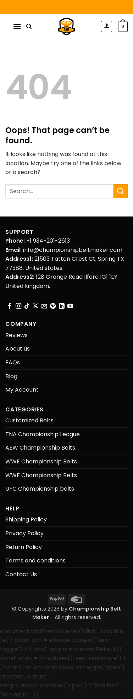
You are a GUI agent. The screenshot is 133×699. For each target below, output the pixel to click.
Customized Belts (29, 420)
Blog (11, 376)
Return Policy (23, 547)
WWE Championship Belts (41, 461)
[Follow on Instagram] (18, 306)
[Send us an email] (44, 306)
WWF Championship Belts (41, 475)
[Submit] (120, 191)
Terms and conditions (35, 560)
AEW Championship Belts (40, 448)
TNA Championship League (42, 434)
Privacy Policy (24, 533)
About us (17, 349)
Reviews (16, 335)
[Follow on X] (35, 306)
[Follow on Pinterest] (53, 306)
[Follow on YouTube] (70, 306)
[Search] (29, 26)
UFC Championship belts (39, 489)
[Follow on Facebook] (9, 306)
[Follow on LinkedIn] (62, 306)
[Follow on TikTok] (27, 306)
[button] (17, 26)
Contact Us (21, 574)
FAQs (12, 362)
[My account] (106, 26)
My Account (22, 390)
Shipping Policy (26, 519)
